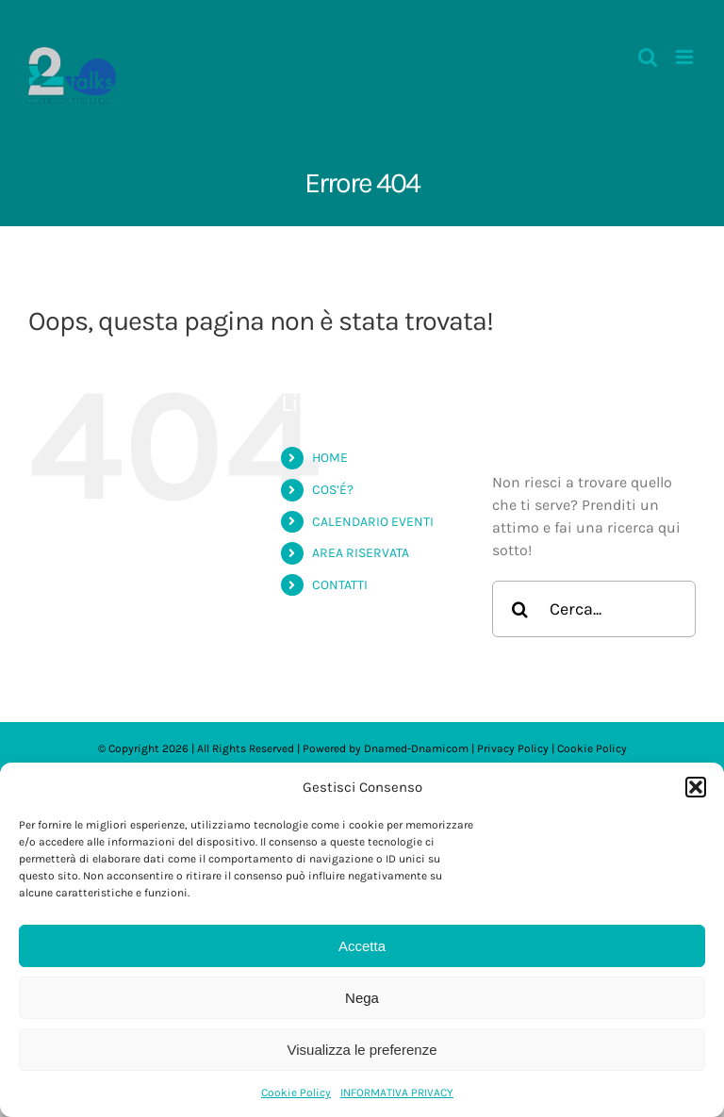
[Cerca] (520, 609)
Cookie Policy (296, 1092)
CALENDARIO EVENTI (373, 522)
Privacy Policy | (517, 748)
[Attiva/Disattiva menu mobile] (686, 57)
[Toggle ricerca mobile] (647, 57)
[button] (695, 787)
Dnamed (385, 748)
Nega (362, 998)
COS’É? (333, 490)
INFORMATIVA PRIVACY (396, 1092)
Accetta (362, 946)
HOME (330, 458)
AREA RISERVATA (360, 553)
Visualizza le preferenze (362, 1050)
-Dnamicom (438, 748)
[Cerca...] (594, 609)
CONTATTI (340, 585)
